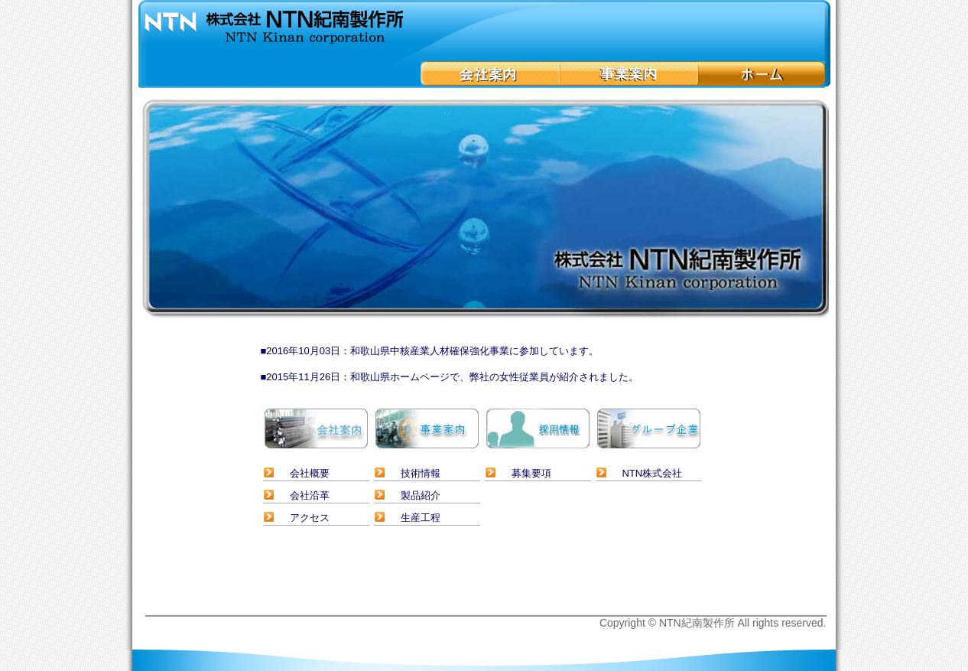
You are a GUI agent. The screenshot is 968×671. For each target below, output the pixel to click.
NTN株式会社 (652, 473)
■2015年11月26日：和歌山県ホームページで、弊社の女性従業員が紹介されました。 (450, 377)
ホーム (761, 73)
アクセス (310, 517)
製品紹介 (420, 495)
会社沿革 (310, 495)
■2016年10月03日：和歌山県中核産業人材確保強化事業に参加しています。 (430, 351)
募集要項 (531, 473)
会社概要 (310, 473)
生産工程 (420, 517)
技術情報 (420, 473)
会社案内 (490, 73)
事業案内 (628, 73)
